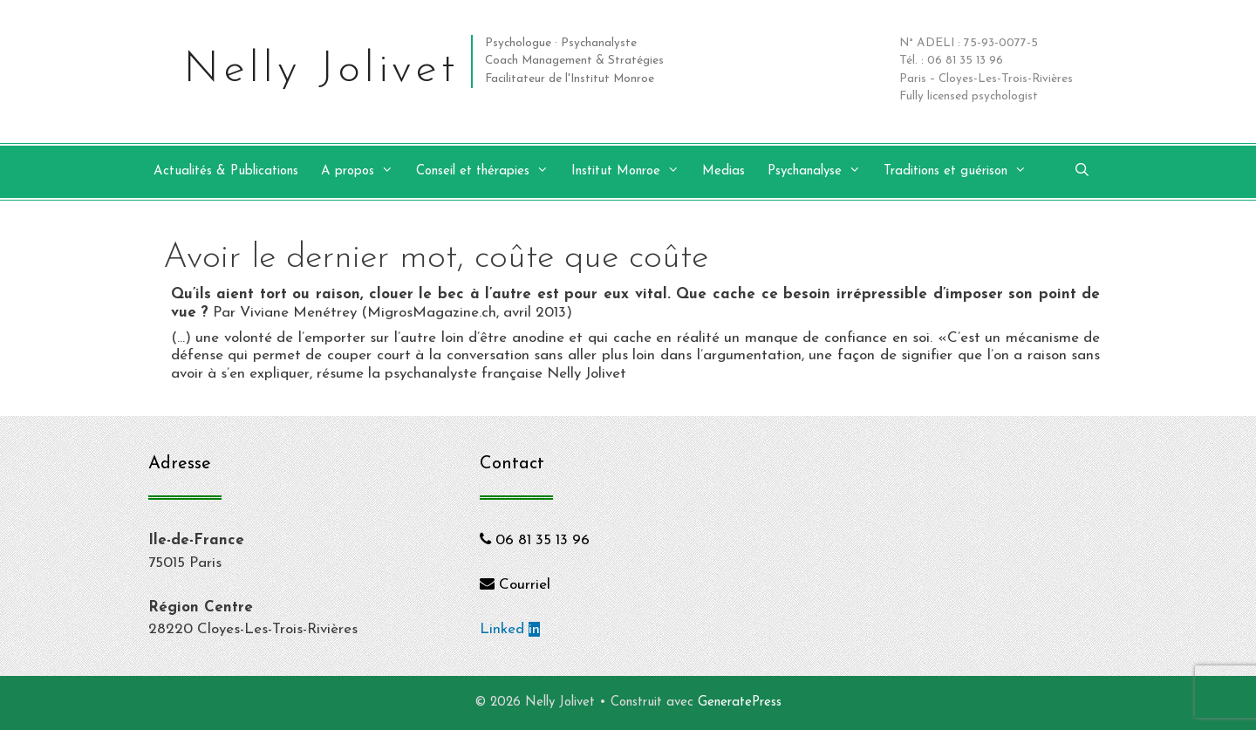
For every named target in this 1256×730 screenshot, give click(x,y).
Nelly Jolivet (321, 70)
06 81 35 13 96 (535, 540)
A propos (366, 172)
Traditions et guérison (964, 172)
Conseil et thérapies (491, 172)
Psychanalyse (823, 172)
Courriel (515, 584)
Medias (723, 171)
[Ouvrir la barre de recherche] (1082, 172)
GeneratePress (740, 702)
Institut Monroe (634, 172)
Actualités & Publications (226, 171)
